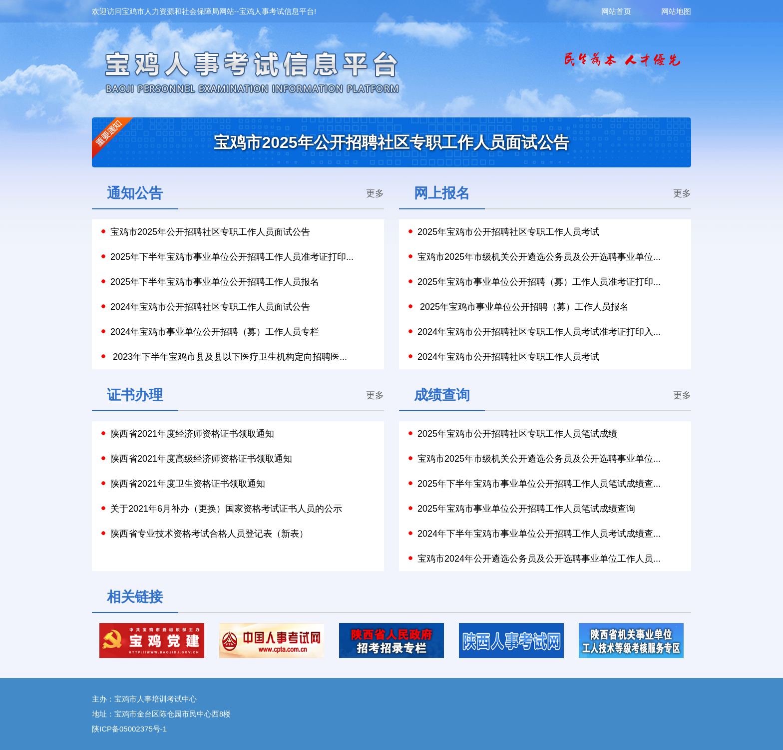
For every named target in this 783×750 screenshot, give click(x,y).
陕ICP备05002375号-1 (129, 729)
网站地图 (676, 11)
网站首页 (631, 11)
